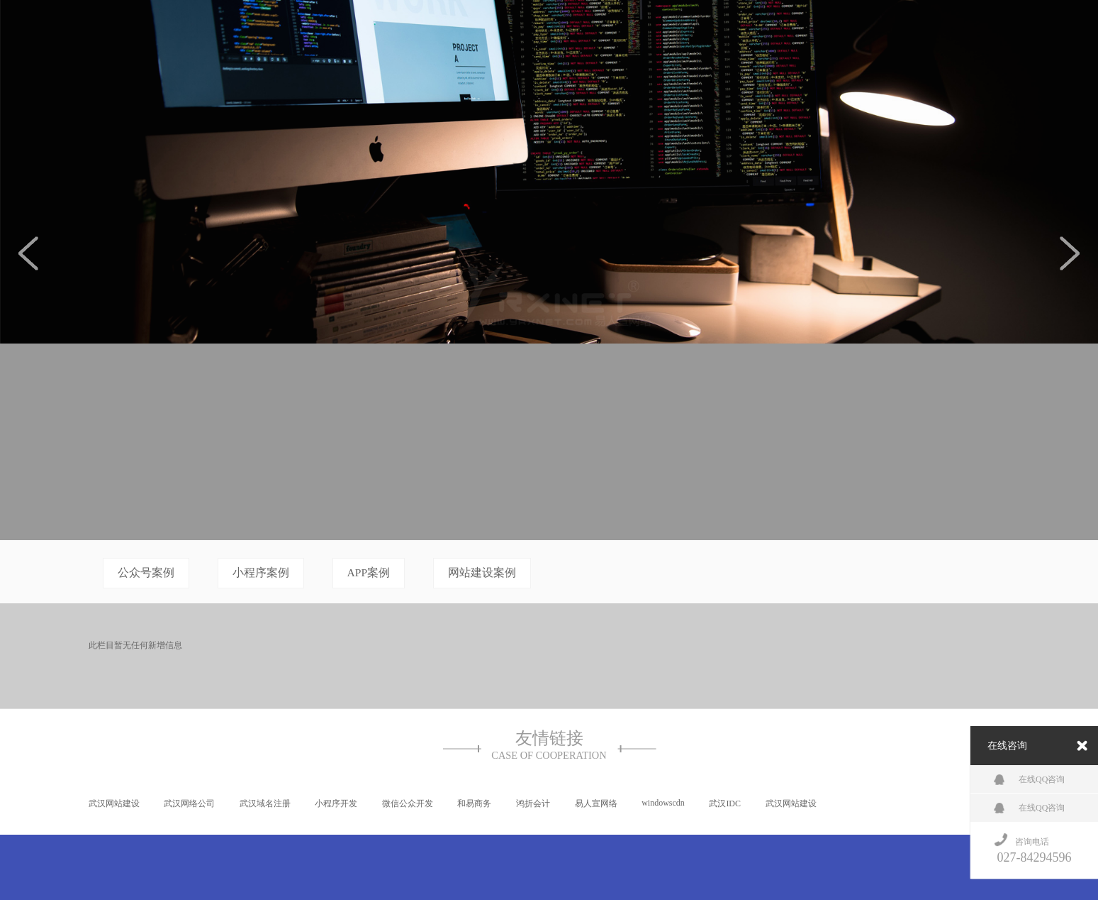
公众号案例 (146, 572)
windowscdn (663, 803)
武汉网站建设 (114, 803)
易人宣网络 (596, 803)
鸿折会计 (533, 803)
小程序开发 (336, 803)
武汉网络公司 (189, 803)
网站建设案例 (482, 572)
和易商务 (474, 803)
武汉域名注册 (265, 803)
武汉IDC (725, 803)
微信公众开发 (407, 803)
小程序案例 (261, 572)
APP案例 (369, 572)
